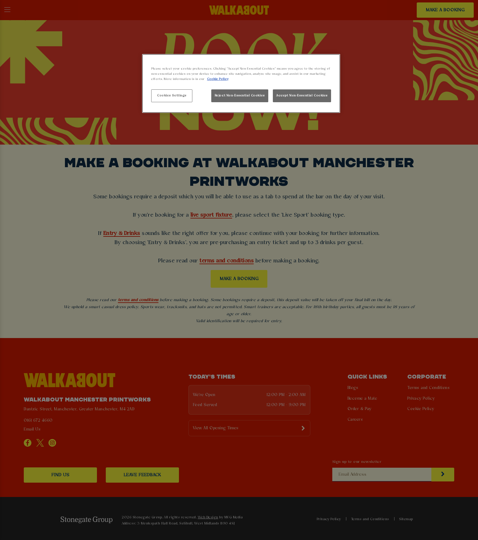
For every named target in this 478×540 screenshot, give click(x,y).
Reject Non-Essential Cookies (240, 95)
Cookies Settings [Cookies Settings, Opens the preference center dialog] (172, 95)
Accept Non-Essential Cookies (302, 95)
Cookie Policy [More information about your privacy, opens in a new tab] (217, 79)
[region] (241, 83)
